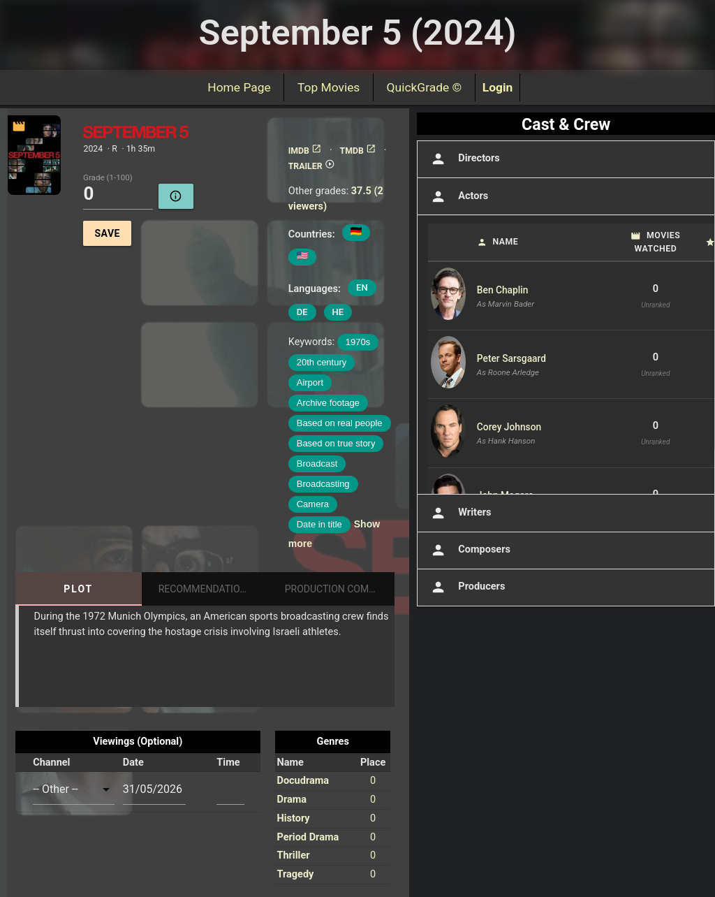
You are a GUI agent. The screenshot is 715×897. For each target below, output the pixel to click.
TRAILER (311, 166)
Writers (460, 513)
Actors (458, 197)
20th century (322, 362)
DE (302, 312)
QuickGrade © (424, 87)
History (293, 818)
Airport (310, 382)
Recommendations (206, 589)
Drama (292, 799)
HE (338, 312)
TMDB (358, 151)
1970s (358, 342)
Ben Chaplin (503, 290)
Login (497, 87)
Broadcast (317, 463)
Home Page (239, 87)
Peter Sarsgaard (511, 358)
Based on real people (340, 423)
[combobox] (74, 789)
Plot (78, 589)
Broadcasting (323, 484)
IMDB (305, 151)
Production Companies (340, 589)
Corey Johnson (509, 426)
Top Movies (328, 87)
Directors (464, 159)
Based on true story (336, 443)
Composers (469, 550)
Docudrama (303, 781)
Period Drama (308, 837)
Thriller (293, 855)
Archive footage (328, 403)
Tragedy (295, 874)
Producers (467, 587)
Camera (313, 504)
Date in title (319, 524)
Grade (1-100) (108, 178)
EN (362, 287)
